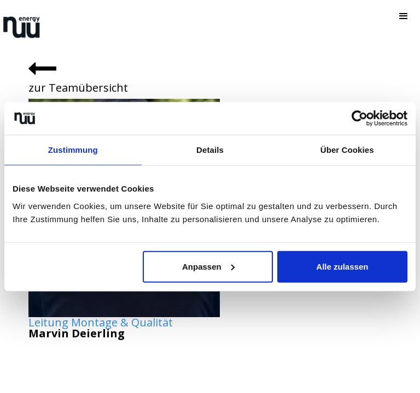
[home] (22, 27)
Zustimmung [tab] (73, 149)
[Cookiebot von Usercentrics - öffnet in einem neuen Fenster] (359, 118)
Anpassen (208, 266)
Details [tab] (210, 149)
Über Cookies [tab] (347, 149)
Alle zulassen (342, 266)
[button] (403, 16)
